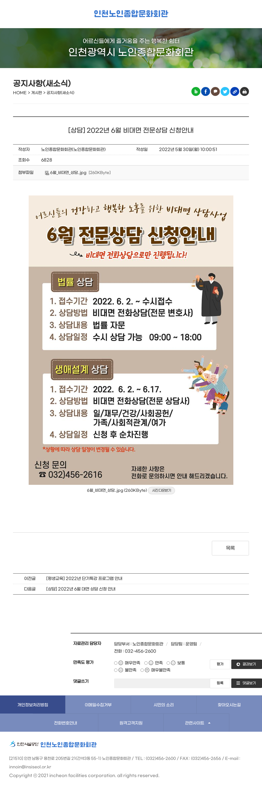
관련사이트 (194, 723)
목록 (230, 548)
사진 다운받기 (161, 490)
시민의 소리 (164, 705)
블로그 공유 (195, 91)
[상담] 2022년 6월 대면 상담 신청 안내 (80, 589)
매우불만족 (160, 670)
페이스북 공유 (205, 91)
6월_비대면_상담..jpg (65, 172)
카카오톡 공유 (215, 91)
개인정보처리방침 (32, 705)
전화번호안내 (65, 723)
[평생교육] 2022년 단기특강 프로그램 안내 (84, 578)
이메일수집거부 (98, 705)
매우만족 (132, 663)
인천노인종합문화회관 (131, 14)
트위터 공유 (225, 91)
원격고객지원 (131, 723)
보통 (181, 663)
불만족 (130, 670)
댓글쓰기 (81, 681)
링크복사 (234, 91)
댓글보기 (249, 683)
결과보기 (249, 664)
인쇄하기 (244, 91)
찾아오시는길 (229, 705)
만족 (159, 663)
